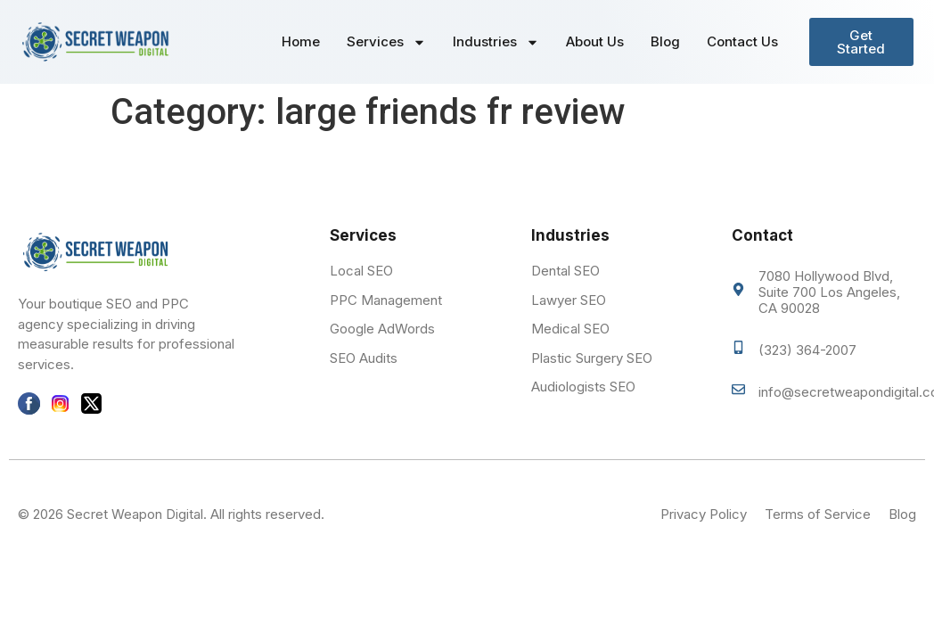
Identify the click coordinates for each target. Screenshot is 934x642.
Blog (665, 41)
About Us (595, 41)
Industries (496, 42)
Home (301, 41)
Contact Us (742, 41)
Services (386, 42)
